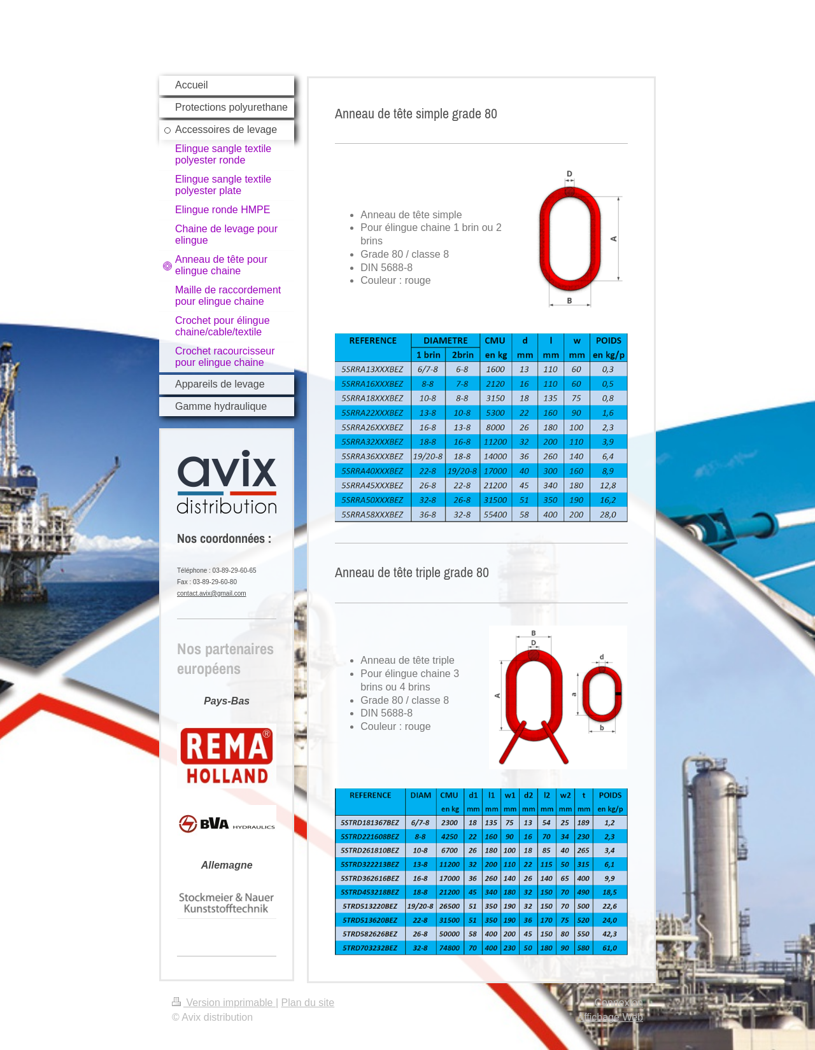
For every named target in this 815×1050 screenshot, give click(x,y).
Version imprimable (224, 1002)
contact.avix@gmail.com (211, 593)
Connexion (619, 1002)
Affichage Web (610, 1017)
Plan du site (308, 1002)
